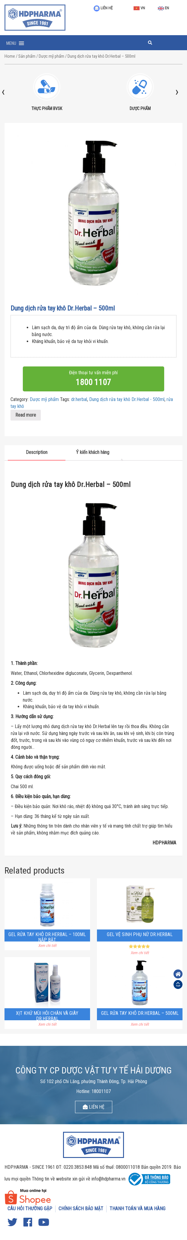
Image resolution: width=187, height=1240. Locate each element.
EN (163, 8)
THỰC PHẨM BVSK (47, 108)
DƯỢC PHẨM (140, 108)
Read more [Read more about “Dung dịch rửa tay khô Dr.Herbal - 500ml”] (25, 415)
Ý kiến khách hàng (92, 452)
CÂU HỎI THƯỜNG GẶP (30, 1208)
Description (36, 452)
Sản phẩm (26, 56)
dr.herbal (79, 399)
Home (10, 56)
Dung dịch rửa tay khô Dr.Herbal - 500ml (126, 399)
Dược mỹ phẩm (51, 56)
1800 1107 (93, 382)
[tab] (36, 453)
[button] (11, 43)
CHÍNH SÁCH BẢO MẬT (81, 1208)
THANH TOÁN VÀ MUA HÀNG (137, 1208)
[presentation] (3, 91)
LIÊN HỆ (103, 8)
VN (139, 8)
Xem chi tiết (47, 945)
